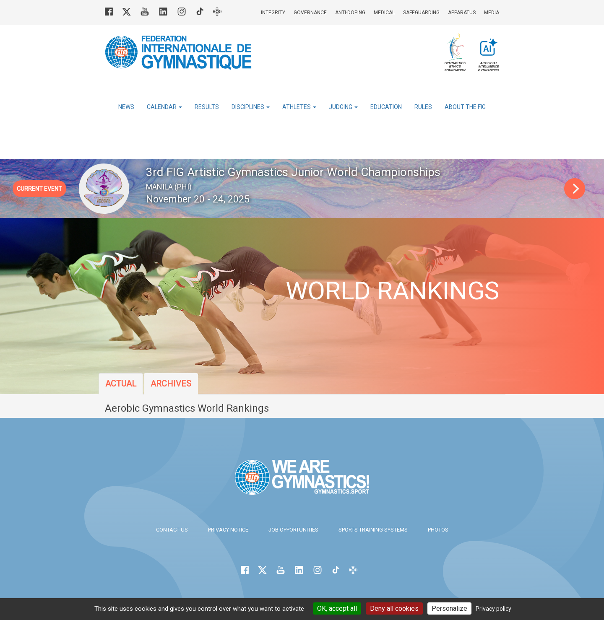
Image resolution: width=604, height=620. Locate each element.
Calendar (164, 107)
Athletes (299, 107)
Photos (438, 530)
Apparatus (462, 13)
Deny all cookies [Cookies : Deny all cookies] (394, 608)
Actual (120, 384)
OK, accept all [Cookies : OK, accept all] (337, 608)
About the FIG (465, 107)
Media (491, 13)
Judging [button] (343, 107)
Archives (171, 384)
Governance (310, 13)
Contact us (172, 530)
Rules (423, 107)
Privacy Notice (228, 530)
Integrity (273, 13)
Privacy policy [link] (493, 608)
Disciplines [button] (251, 107)
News (126, 107)
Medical (384, 13)
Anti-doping (350, 13)
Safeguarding (421, 13)
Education (386, 107)
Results (207, 107)
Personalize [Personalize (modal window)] (449, 608)
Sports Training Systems (373, 530)
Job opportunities (293, 530)
